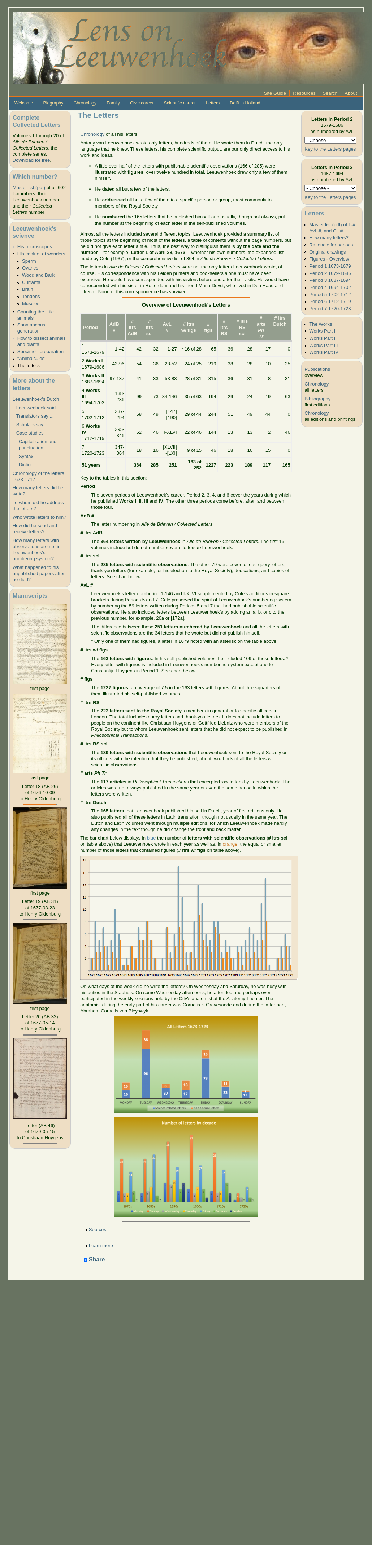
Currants (31, 282)
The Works (320, 324)
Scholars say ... (32, 424)
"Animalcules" (31, 358)
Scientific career (180, 103)
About (351, 93)
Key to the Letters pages (330, 149)
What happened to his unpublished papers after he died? (39, 573)
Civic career (142, 103)
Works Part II (323, 338)
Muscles (30, 303)
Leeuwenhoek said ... (38, 407)
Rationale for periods (331, 245)
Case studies (30, 433)
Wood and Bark (38, 275)
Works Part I (322, 331)
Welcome (23, 103)
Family (113, 103)
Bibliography (317, 398)
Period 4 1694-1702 (330, 287)
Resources (304, 93)
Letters (213, 103)
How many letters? (329, 237)
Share (94, 1260)
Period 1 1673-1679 (330, 266)
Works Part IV (323, 352)
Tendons (31, 296)
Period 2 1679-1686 (330, 273)
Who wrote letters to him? (39, 517)
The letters (28, 365)
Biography (53, 103)
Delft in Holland (245, 103)
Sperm (29, 261)
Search (330, 93)
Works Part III (323, 345)
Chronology (85, 103)
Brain (27, 289)
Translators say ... (35, 416)
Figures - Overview (329, 259)
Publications (317, 369)
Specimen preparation (40, 351)
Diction (24, 464)
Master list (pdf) (29, 187)
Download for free (31, 160)
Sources (97, 1229)
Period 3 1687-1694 (330, 280)
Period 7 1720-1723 (330, 308)
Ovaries (30, 268)
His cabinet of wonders (41, 254)
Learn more (101, 1245)
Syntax (24, 456)
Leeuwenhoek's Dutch (36, 399)
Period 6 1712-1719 (330, 301)
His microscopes (34, 246)
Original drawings (327, 252)
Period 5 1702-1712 (330, 294)
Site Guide (275, 93)
